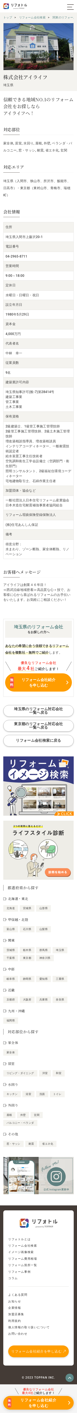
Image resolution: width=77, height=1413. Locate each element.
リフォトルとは (19, 1239)
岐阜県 (11, 978)
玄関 (36, 1115)
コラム (13, 1278)
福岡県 (11, 1020)
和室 (58, 1073)
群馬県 (43, 950)
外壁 (23, 1115)
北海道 (11, 908)
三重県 (60, 978)
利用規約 (14, 1320)
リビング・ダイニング (20, 1073)
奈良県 (60, 999)
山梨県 (43, 929)
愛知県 (43, 978)
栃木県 (27, 950)
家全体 (11, 1052)
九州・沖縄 (16, 1011)
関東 (11, 940)
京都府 (11, 999)
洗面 (42, 1094)
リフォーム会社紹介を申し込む (36, 1351)
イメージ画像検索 (21, 1252)
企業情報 (14, 1307)
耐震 (31, 1143)
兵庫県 (43, 999)
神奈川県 (44, 957)
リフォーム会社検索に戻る (38, 740)
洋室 (45, 1073)
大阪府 (27, 999)
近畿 (11, 990)
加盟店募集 (16, 1314)
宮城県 (27, 908)
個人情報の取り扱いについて (29, 1327)
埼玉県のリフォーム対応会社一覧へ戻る (38, 711)
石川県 (27, 929)
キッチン (12, 1094)
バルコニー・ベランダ (20, 1122)
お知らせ (14, 1301)
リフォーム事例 (19, 1271)
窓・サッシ (13, 1143)
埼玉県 (60, 950)
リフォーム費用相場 (22, 1258)
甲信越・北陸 (18, 919)
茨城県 (11, 950)
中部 (11, 969)
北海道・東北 (18, 898)
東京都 (27, 957)
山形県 (43, 908)
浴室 (28, 1094)
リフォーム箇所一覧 (22, 1265)
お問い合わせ (18, 1333)
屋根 (9, 1115)
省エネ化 (47, 1143)
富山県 (11, 929)
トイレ (57, 1094)
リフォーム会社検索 (22, 1245)
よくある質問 (18, 1294)
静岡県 (27, 978)
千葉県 (11, 957)
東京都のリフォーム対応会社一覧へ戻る (38, 725)
